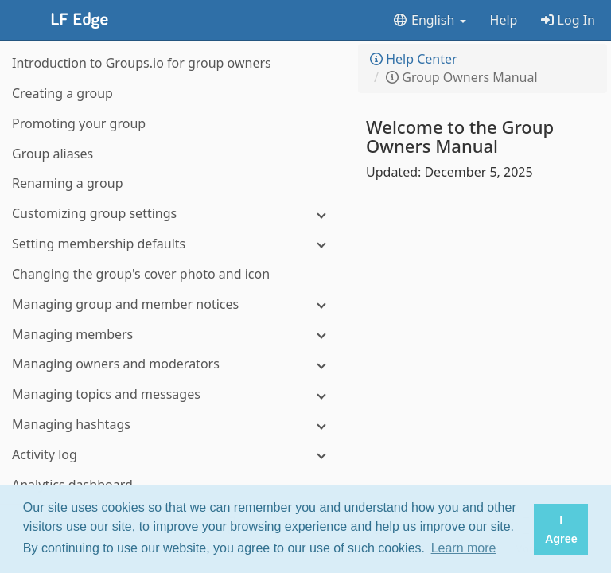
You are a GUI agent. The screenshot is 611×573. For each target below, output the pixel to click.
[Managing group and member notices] (175, 304)
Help (504, 20)
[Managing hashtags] (175, 424)
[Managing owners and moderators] (175, 364)
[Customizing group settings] (175, 213)
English (429, 20)
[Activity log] (175, 454)
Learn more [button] (463, 548)
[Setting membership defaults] (175, 243)
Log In (568, 20)
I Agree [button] (561, 529)
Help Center (413, 59)
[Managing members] (175, 334)
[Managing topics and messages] (175, 394)
